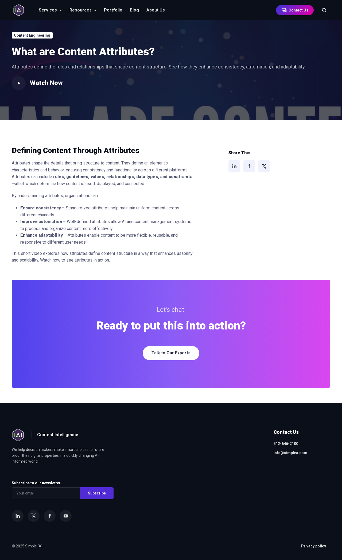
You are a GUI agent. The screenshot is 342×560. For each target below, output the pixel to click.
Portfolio (113, 10)
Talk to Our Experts (171, 352)
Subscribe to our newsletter (36, 483)
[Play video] (19, 83)
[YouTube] (66, 516)
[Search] (321, 10)
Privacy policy (313, 546)
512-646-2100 (286, 444)
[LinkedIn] (234, 166)
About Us (155, 10)
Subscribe (97, 493)
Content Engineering (32, 35)
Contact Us (294, 10)
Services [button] (48, 10)
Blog (134, 10)
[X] (264, 166)
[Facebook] (249, 166)
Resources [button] (80, 10)
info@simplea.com (290, 453)
